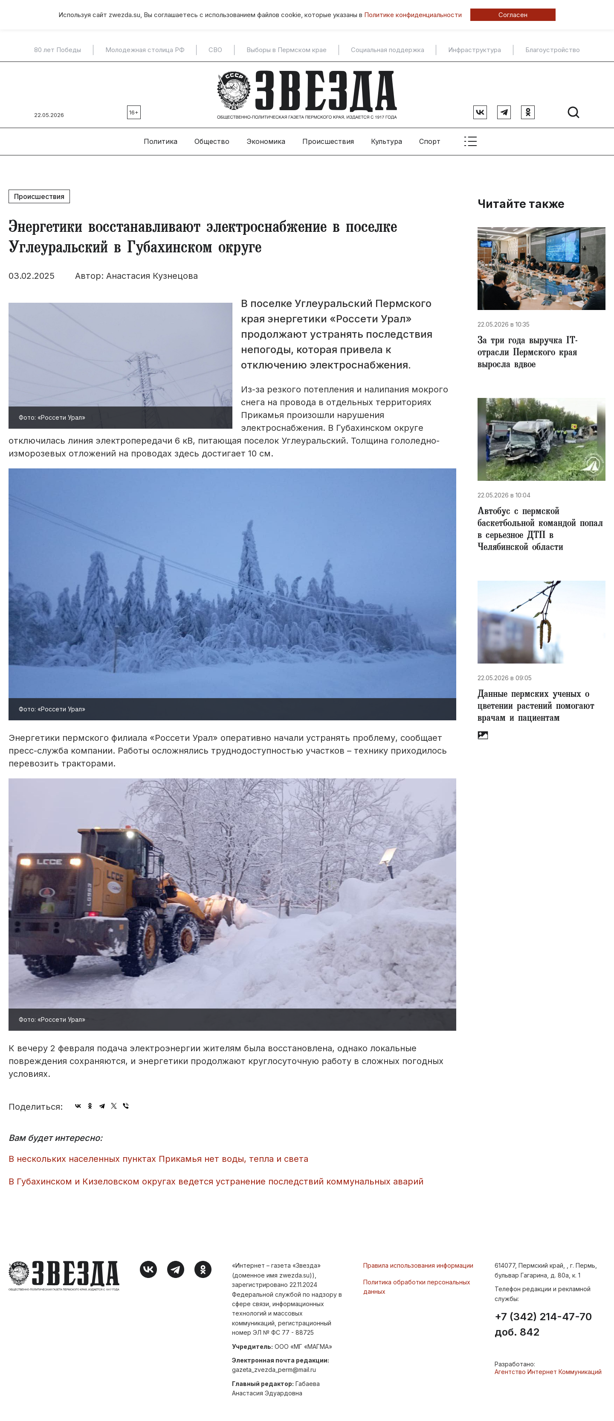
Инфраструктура (474, 50)
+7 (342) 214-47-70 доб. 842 (543, 1324)
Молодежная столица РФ (145, 50)
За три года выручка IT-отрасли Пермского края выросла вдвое (528, 353)
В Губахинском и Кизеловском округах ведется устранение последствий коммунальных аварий (216, 1181)
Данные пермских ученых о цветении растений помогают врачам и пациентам (536, 707)
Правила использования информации (418, 1265)
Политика (160, 141)
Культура (386, 141)
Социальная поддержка (387, 50)
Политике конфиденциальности (413, 15)
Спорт (429, 141)
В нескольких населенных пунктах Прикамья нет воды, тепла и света (158, 1159)
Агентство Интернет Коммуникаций (548, 1371)
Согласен (512, 15)
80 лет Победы (57, 50)
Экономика (265, 141)
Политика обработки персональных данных (416, 1286)
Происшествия (328, 141)
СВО (215, 50)
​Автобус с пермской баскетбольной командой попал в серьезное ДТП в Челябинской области (540, 530)
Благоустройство (552, 50)
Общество (211, 141)
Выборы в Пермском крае (286, 50)
